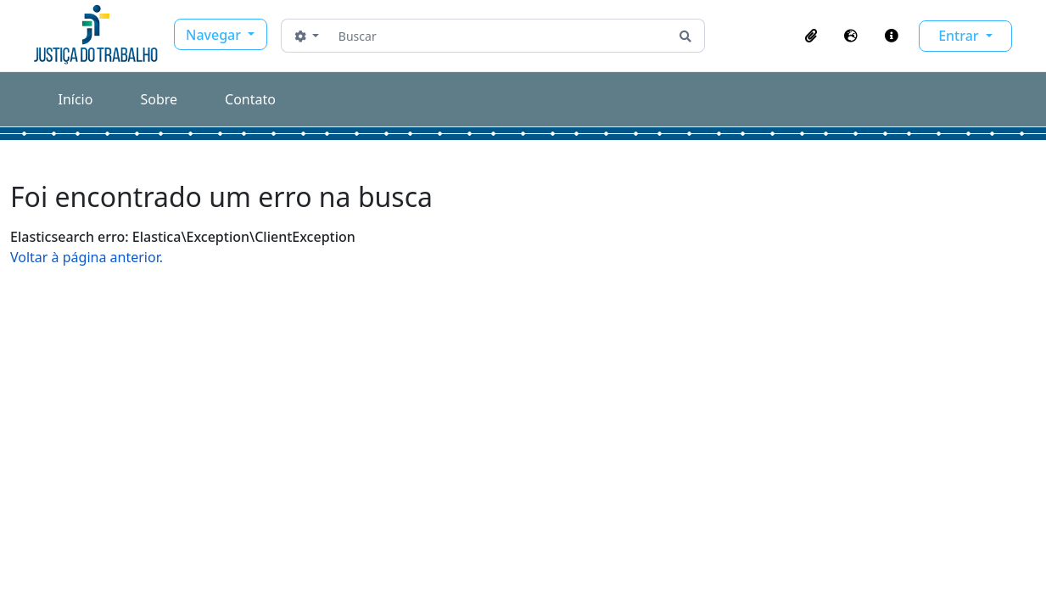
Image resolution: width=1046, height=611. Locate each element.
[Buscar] (499, 36)
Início (76, 99)
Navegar (215, 34)
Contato (250, 99)
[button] (811, 35)
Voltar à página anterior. (86, 257)
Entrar (960, 35)
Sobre (158, 99)
